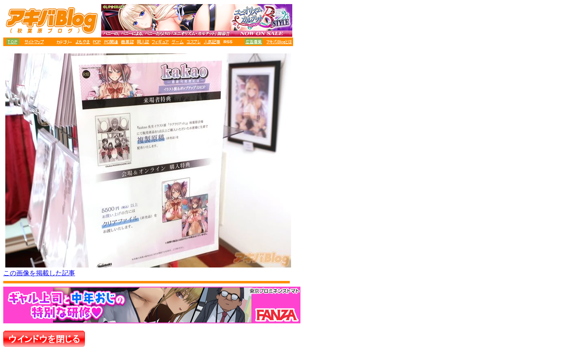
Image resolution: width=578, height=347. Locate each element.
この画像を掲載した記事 (39, 273)
